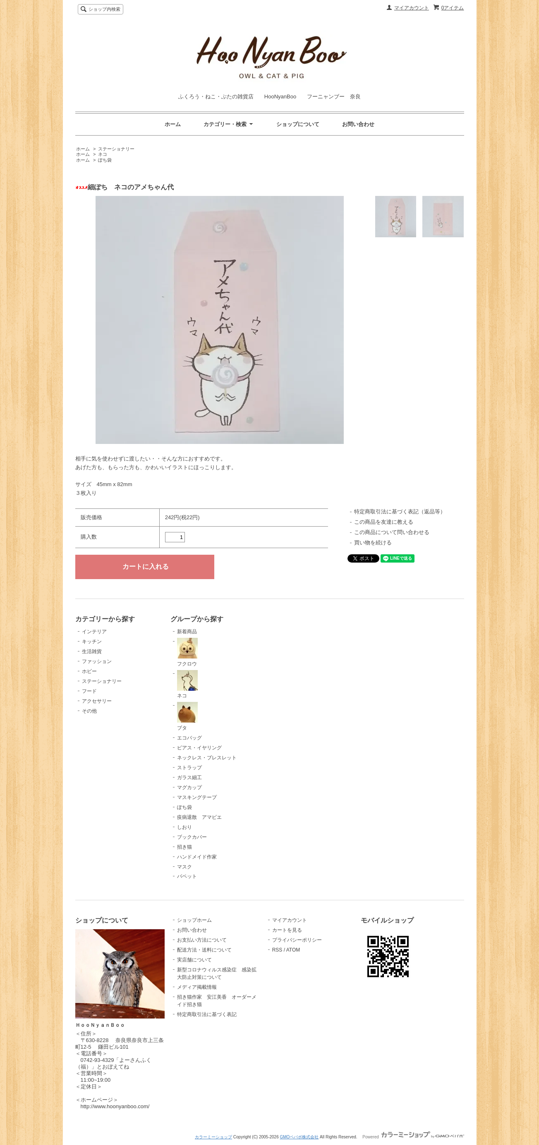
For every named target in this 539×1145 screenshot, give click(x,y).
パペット (187, 876)
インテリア (94, 632)
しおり (184, 827)
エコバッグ (189, 738)
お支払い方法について (202, 940)
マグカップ (189, 787)
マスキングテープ (197, 797)
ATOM (293, 950)
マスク (184, 867)
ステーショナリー (116, 148)
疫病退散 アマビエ (199, 817)
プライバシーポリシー (297, 940)
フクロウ (187, 652)
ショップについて (297, 124)
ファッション (97, 661)
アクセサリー (97, 701)
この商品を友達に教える (383, 522)
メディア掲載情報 (197, 987)
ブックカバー (192, 837)
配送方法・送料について (204, 950)
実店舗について (194, 960)
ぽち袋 (105, 159)
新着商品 (187, 632)
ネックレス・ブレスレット (207, 758)
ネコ (102, 154)
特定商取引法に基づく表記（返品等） (400, 511)
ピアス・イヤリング (199, 748)
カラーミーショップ (213, 1137)
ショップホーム (194, 920)
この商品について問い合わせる (391, 532)
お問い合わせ (358, 124)
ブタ (187, 716)
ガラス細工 (189, 777)
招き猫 (184, 847)
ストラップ (189, 767)
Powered (413, 1137)
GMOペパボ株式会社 (299, 1137)
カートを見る (287, 930)
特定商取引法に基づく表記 (207, 1014)
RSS (277, 950)
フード (89, 691)
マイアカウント (411, 8)
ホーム (173, 124)
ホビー (89, 671)
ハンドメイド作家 (197, 857)
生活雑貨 (92, 651)
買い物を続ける (373, 542)
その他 (89, 711)
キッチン (92, 641)
